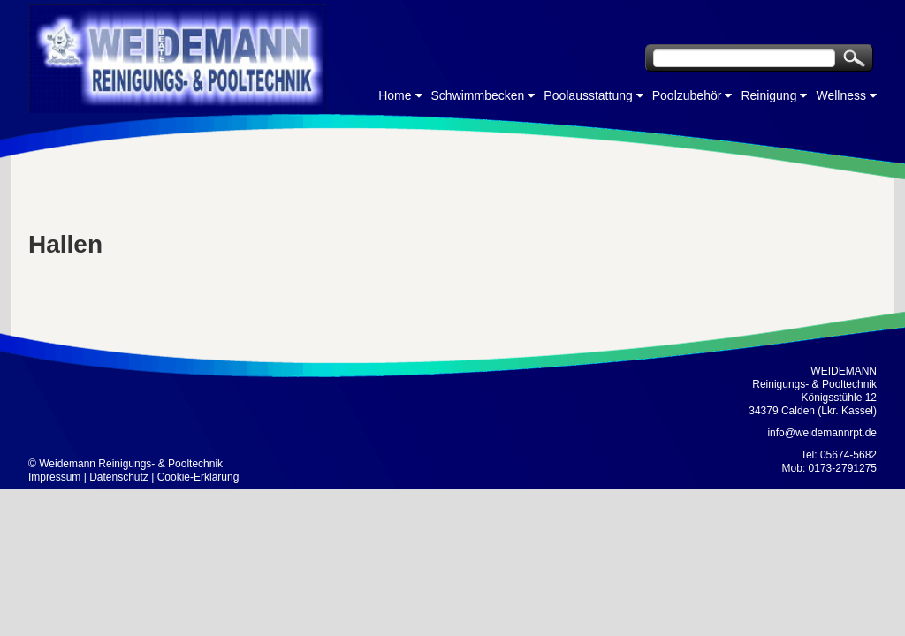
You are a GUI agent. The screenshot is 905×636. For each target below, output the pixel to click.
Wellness (841, 95)
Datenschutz (118, 477)
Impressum (54, 477)
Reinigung (768, 95)
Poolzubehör (687, 95)
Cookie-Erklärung (198, 477)
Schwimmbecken (478, 95)
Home (394, 95)
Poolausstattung (588, 95)
